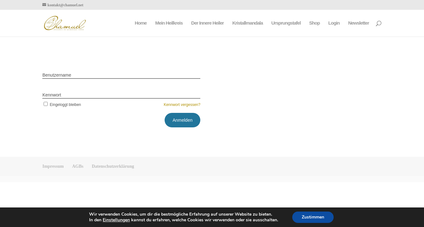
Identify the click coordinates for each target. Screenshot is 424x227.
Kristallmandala (247, 23)
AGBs (77, 166)
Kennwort (51, 94)
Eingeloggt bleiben (61, 104)
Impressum (53, 166)
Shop (314, 23)
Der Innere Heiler (207, 23)
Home (141, 23)
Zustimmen (313, 217)
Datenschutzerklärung (113, 166)
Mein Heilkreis (169, 23)
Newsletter (358, 23)
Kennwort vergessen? (182, 104)
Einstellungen (116, 220)
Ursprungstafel (286, 23)
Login (334, 23)
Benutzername (56, 75)
